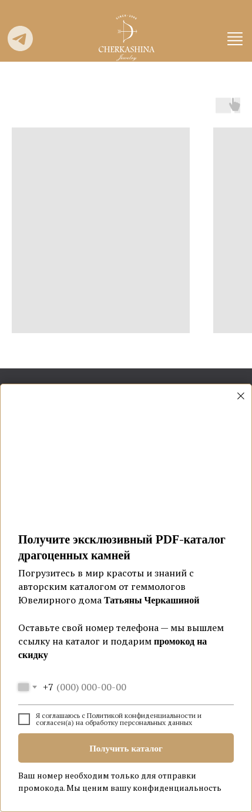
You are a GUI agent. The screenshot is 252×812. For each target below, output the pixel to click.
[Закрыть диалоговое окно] (241, 396)
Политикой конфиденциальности (141, 715)
